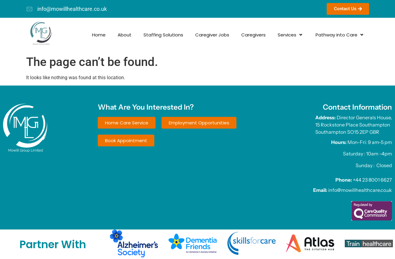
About (95, 35)
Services (261, 34)
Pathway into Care (310, 34)
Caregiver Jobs (183, 35)
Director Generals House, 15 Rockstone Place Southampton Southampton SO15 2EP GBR (353, 124)
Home (69, 35)
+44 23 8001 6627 (372, 180)
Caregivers (224, 35)
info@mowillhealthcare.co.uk (360, 190)
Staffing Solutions (134, 35)
